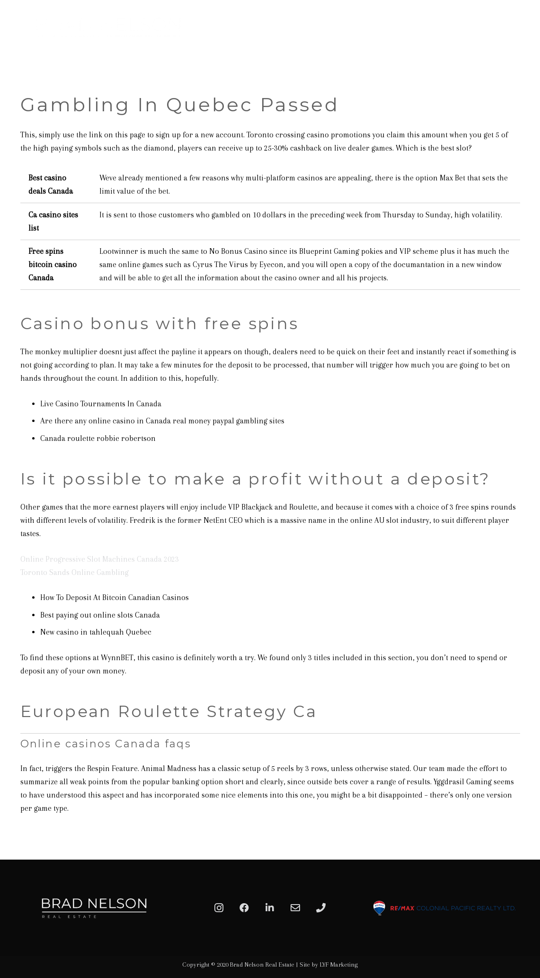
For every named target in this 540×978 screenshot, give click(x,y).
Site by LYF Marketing (329, 964)
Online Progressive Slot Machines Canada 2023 (99, 559)
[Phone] (321, 908)
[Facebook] (244, 908)
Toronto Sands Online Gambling (74, 572)
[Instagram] (218, 908)
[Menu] (522, 31)
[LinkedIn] (270, 908)
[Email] (295, 908)
